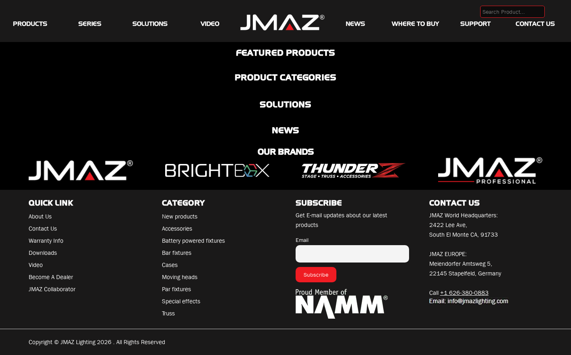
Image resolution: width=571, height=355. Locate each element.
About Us (40, 216)
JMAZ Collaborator (52, 289)
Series (89, 23)
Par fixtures (176, 289)
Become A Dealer (51, 277)
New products (179, 216)
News (355, 23)
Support (475, 23)
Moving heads (179, 277)
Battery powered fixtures (193, 241)
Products (30, 23)
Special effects (181, 301)
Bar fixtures (176, 253)
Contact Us (535, 23)
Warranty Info (46, 241)
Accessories (177, 229)
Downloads (43, 253)
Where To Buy (415, 23)
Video (210, 23)
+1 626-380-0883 (464, 293)
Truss (168, 313)
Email (302, 240)
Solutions (150, 23)
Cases (170, 265)
